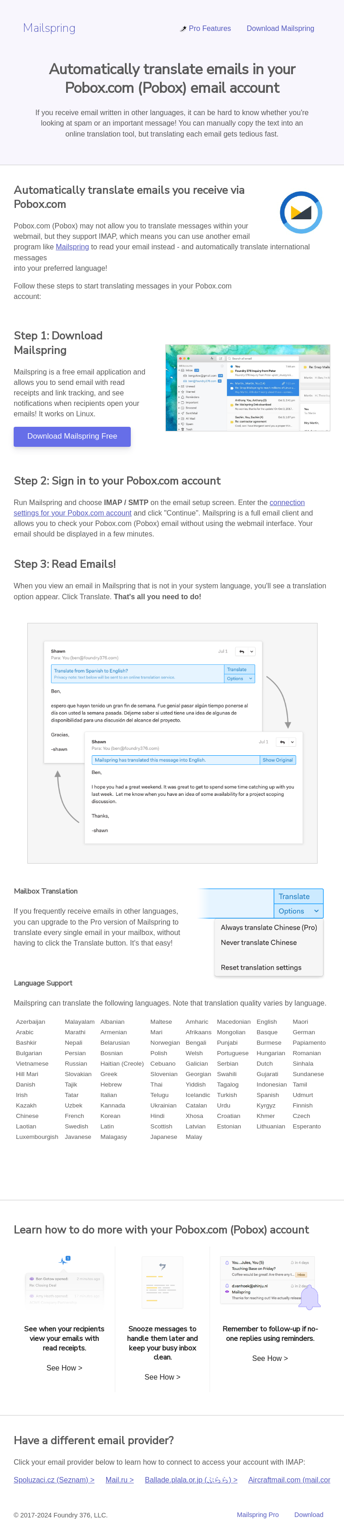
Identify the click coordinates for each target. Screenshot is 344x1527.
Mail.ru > (120, 1480)
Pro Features (205, 28)
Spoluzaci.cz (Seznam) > (54, 1480)
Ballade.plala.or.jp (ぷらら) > (191, 1480)
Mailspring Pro (258, 1514)
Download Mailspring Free (72, 436)
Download (308, 1514)
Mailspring (49, 28)
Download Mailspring (280, 28)
